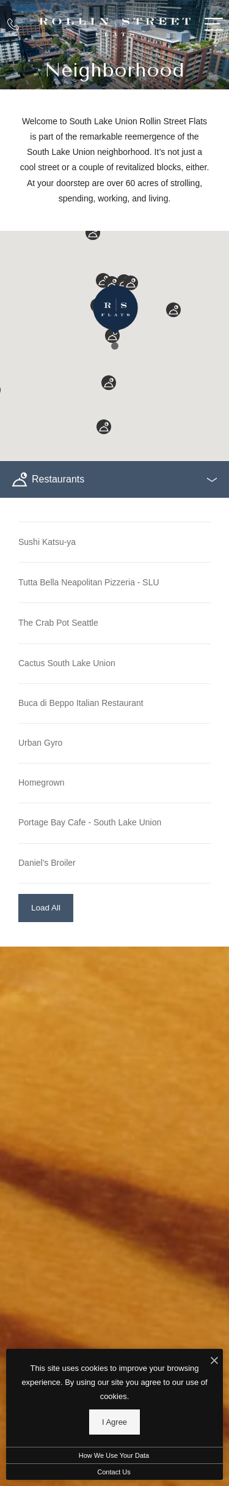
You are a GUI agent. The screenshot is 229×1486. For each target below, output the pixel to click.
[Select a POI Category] (114, 479)
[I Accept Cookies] (214, 1361)
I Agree (114, 1422)
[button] (114, 346)
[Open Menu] (214, 24)
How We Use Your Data (114, 1455)
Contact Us (113, 1472)
